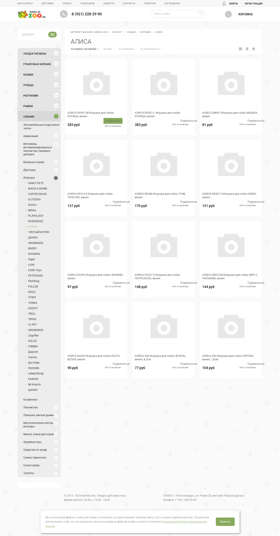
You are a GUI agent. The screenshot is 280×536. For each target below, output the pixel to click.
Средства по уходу (35, 449)
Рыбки (28, 106)
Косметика (30, 399)
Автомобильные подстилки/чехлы (41, 126)
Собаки (131, 32)
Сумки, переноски (34, 457)
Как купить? (25, 3)
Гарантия (150, 3)
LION (31, 264)
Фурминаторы (32, 441)
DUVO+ (32, 204)
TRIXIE (32, 319)
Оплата (67, 3)
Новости (108, 3)
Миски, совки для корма (38, 434)
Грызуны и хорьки (37, 64)
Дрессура (29, 169)
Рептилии (30, 95)
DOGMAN (34, 253)
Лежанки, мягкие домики (39, 415)
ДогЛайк (34, 362)
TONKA (32, 302)
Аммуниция (30, 136)
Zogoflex (33, 335)
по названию (126, 49)
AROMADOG (35, 242)
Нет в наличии (113, 126)
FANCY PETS (36, 183)
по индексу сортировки (84, 49)
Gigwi (31, 259)
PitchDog (33, 281)
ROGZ (31, 291)
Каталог (117, 32)
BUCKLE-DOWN (37, 188)
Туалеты (28, 473)
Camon (32, 357)
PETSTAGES (35, 275)
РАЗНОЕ (33, 379)
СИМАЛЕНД (36, 373)
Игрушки (145, 32)
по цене (107, 49)
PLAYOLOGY (36, 215)
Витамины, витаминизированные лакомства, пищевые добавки (37, 149)
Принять (225, 521)
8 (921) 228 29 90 (87, 14)
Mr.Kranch (34, 384)
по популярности (150, 49)
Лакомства (30, 407)
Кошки (28, 74)
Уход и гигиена (34, 53)
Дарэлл (33, 351)
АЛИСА (32, 226)
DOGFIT (33, 308)
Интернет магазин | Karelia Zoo (89, 32)
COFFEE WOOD (37, 194)
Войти (230, 3)
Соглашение (172, 3)
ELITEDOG (34, 199)
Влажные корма (33, 162)
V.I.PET (32, 324)
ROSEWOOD (35, 221)
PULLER (33, 286)
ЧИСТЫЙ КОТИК (38, 232)
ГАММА (33, 346)
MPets (32, 210)
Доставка (48, 3)
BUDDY (32, 248)
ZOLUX (32, 340)
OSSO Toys (34, 270)
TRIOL (32, 313)
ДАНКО (33, 237)
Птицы (28, 85)
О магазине (87, 3)
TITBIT (32, 297)
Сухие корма (31, 465)
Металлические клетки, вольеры (38, 424)
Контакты (129, 3)
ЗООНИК (33, 368)
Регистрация (253, 3)
